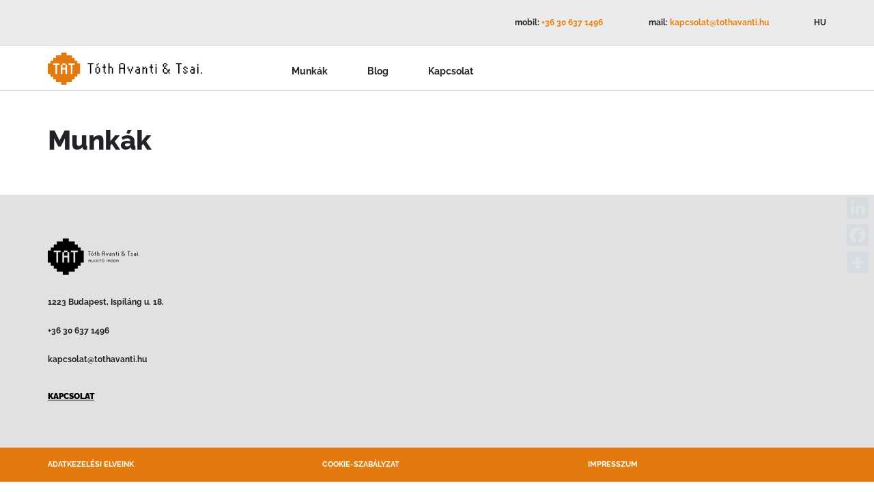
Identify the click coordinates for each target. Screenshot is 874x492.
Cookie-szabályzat (360, 464)
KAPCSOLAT (71, 396)
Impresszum (613, 464)
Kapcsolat (450, 71)
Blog (378, 71)
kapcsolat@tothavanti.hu (719, 22)
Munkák (310, 71)
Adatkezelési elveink (91, 464)
